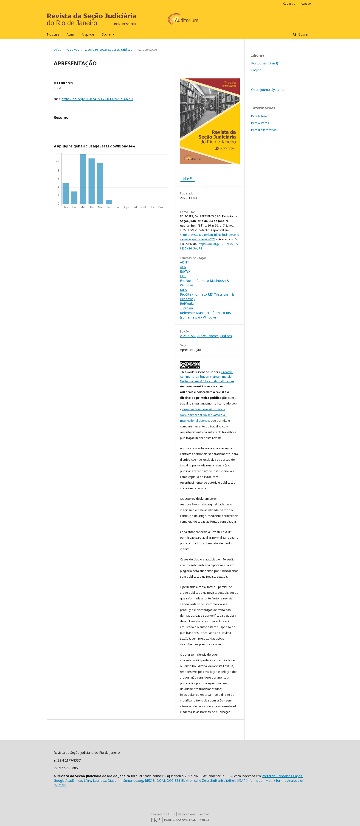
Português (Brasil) (264, 63)
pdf (189, 178)
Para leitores (260, 116)
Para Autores (260, 123)
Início (57, 49)
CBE (183, 276)
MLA (183, 290)
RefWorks (187, 303)
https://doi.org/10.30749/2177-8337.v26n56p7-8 (97, 99)
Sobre (107, 34)
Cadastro (289, 3)
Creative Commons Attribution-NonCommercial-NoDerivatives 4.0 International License (207, 376)
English (256, 70)
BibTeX (185, 271)
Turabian (186, 308)
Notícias (53, 34)
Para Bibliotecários (264, 130)
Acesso (306, 3)
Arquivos (88, 34)
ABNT (184, 262)
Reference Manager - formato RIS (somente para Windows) (205, 314)
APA (183, 267)
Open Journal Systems (267, 89)
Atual (70, 34)
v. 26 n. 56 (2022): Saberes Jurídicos (108, 49)
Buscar (303, 34)
